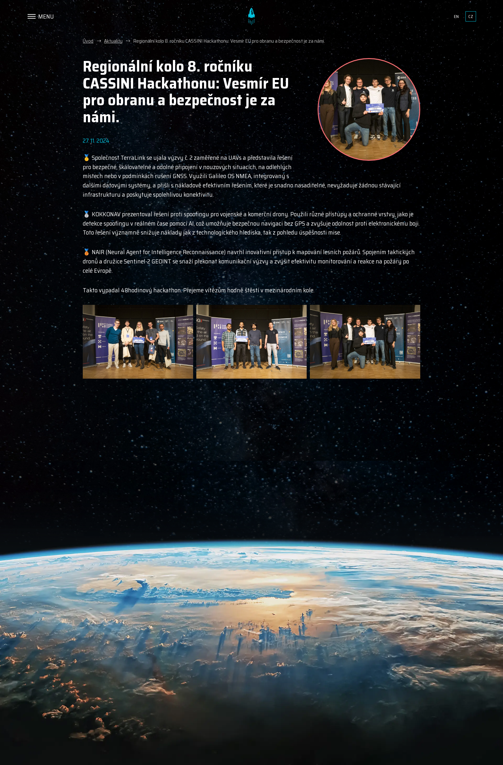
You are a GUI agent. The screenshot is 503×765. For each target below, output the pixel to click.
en (456, 16)
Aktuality (113, 41)
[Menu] (41, 16)
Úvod (88, 41)
